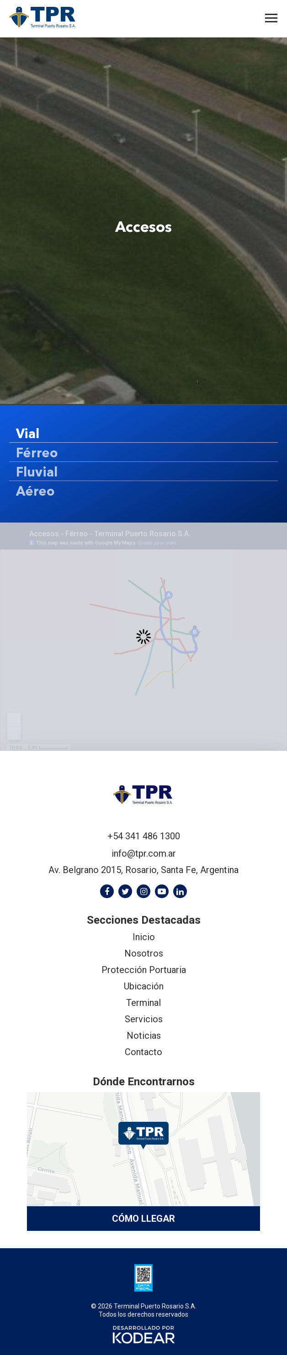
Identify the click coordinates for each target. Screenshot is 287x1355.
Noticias (144, 1035)
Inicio (144, 936)
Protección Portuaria (143, 969)
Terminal (143, 1002)
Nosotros (143, 953)
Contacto (143, 1051)
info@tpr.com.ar (144, 853)
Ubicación (144, 986)
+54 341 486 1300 (143, 836)
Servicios (144, 1019)
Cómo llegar (143, 1218)
